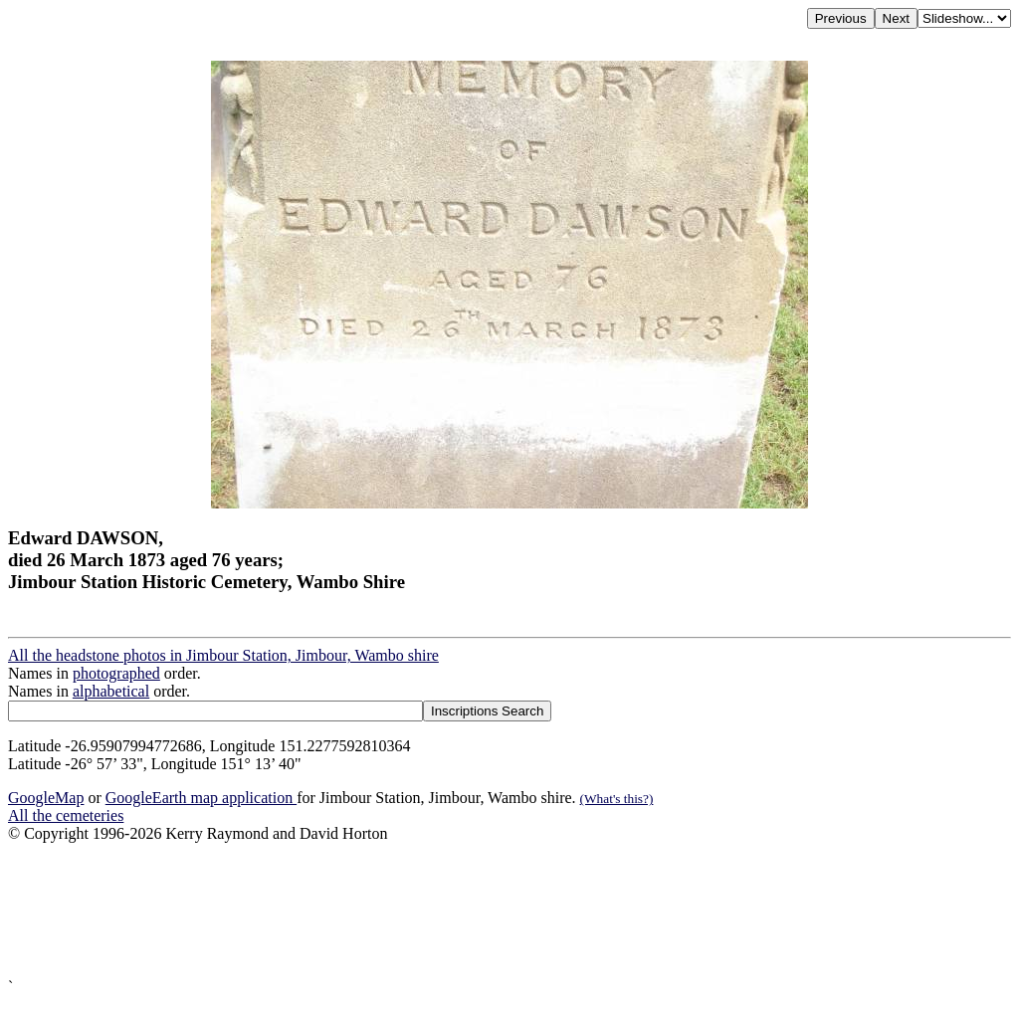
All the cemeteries (65, 815)
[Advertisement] (509, 910)
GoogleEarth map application (201, 797)
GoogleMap (46, 797)
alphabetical (111, 691)
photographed (116, 673)
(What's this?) (617, 798)
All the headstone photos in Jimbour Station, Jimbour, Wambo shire (223, 655)
